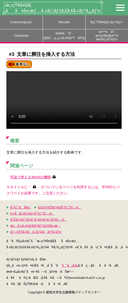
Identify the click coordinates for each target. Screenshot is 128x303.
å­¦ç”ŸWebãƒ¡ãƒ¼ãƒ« (107, 22)
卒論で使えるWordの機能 (30, 177)
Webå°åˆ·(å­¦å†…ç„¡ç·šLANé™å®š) (64, 35)
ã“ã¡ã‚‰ (70, 265)
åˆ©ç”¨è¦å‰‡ (20, 207)
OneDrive (21, 35)
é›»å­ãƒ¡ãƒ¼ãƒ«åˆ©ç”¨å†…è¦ (32, 213)
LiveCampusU (21, 22)
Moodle (64, 22)
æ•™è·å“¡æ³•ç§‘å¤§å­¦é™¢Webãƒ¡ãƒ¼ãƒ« (106, 35)
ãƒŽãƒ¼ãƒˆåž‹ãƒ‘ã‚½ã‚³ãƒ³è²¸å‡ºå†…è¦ (38, 219)
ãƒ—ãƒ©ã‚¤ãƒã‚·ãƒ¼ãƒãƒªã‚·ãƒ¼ (35, 232)
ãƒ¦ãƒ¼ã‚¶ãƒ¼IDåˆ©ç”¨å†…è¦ (59, 207)
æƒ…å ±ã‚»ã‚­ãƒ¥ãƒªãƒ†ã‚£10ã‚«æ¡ (35, 226)
